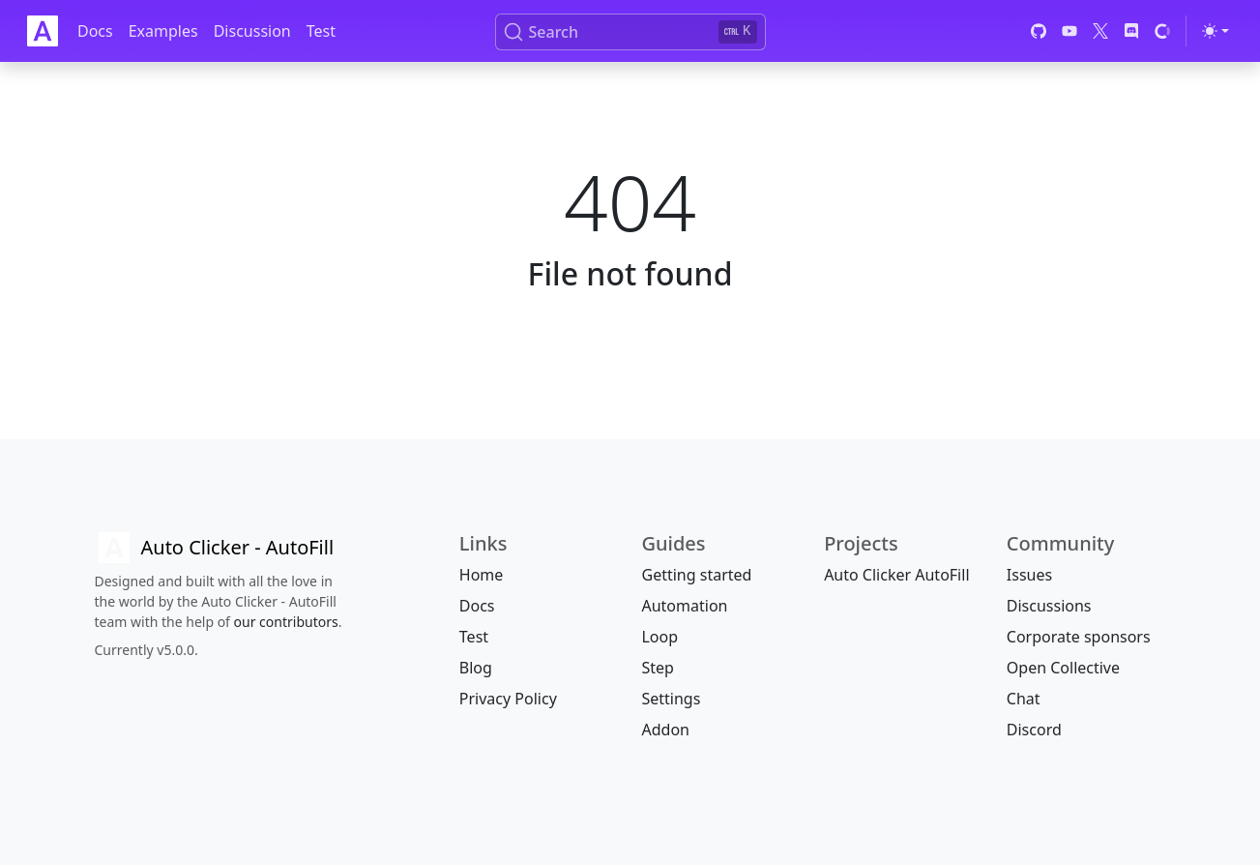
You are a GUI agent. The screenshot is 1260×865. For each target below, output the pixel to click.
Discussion (252, 31)
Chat (1023, 698)
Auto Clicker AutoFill (896, 574)
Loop (659, 636)
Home (481, 574)
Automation (684, 605)
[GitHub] (1038, 31)
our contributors (286, 621)
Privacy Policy (508, 698)
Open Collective (1063, 667)
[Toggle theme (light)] (1215, 31)
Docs (95, 31)
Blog (475, 667)
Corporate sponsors (1079, 636)
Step (657, 667)
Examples (163, 31)
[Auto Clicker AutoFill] (215, 547)
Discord (1034, 729)
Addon (665, 729)
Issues (1029, 574)
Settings (670, 698)
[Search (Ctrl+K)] (630, 32)
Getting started (696, 574)
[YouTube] (1069, 31)
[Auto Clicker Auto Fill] (42, 31)
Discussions (1049, 605)
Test (321, 31)
